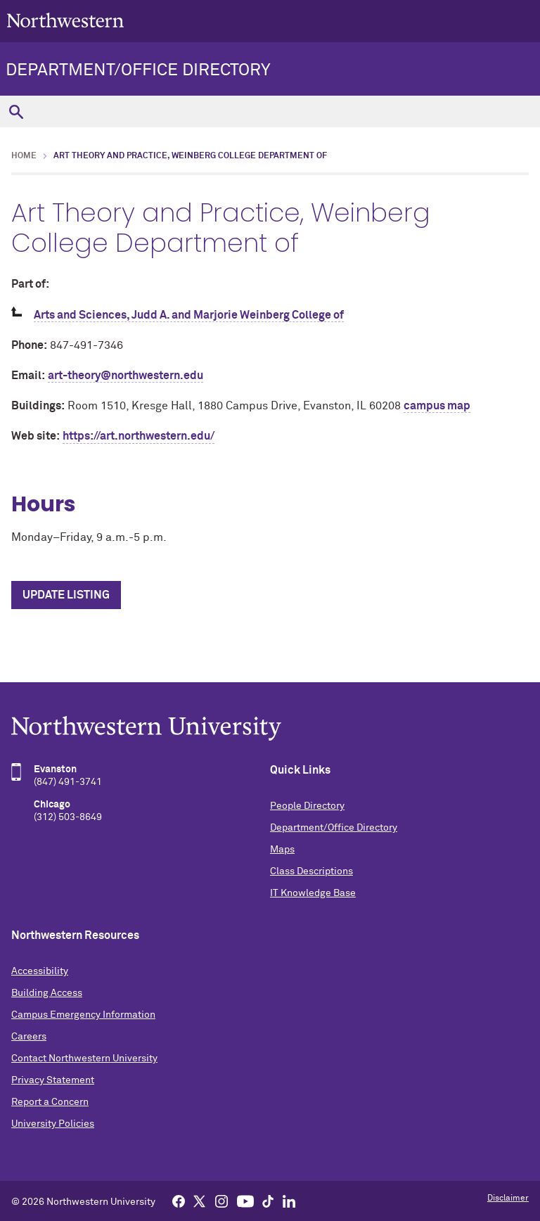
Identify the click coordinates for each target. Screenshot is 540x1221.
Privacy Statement (52, 1080)
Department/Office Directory (138, 70)
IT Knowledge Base (313, 893)
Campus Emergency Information (83, 1015)
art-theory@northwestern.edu (125, 375)
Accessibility (39, 971)
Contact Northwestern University (84, 1058)
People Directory (307, 806)
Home (24, 156)
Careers (28, 1037)
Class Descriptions (311, 871)
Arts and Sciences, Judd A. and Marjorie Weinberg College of (189, 315)
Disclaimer (508, 1198)
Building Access (46, 993)
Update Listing (66, 595)
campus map (437, 405)
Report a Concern (50, 1102)
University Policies (52, 1124)
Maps (282, 850)
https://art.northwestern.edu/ (138, 436)
